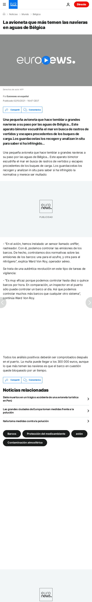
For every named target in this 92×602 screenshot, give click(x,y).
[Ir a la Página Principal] (13, 4)
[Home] (4, 14)
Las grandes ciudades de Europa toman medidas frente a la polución (38, 411)
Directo (81, 4)
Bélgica (37, 14)
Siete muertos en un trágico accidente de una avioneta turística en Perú (40, 399)
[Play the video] (46, 60)
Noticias (13, 14)
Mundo (25, 14)
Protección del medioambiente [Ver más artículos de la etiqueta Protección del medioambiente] (46, 433)
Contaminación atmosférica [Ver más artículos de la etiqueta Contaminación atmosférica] (25, 442)
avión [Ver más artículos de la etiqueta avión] (79, 433)
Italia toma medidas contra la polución (26, 421)
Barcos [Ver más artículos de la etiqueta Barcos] (12, 433)
